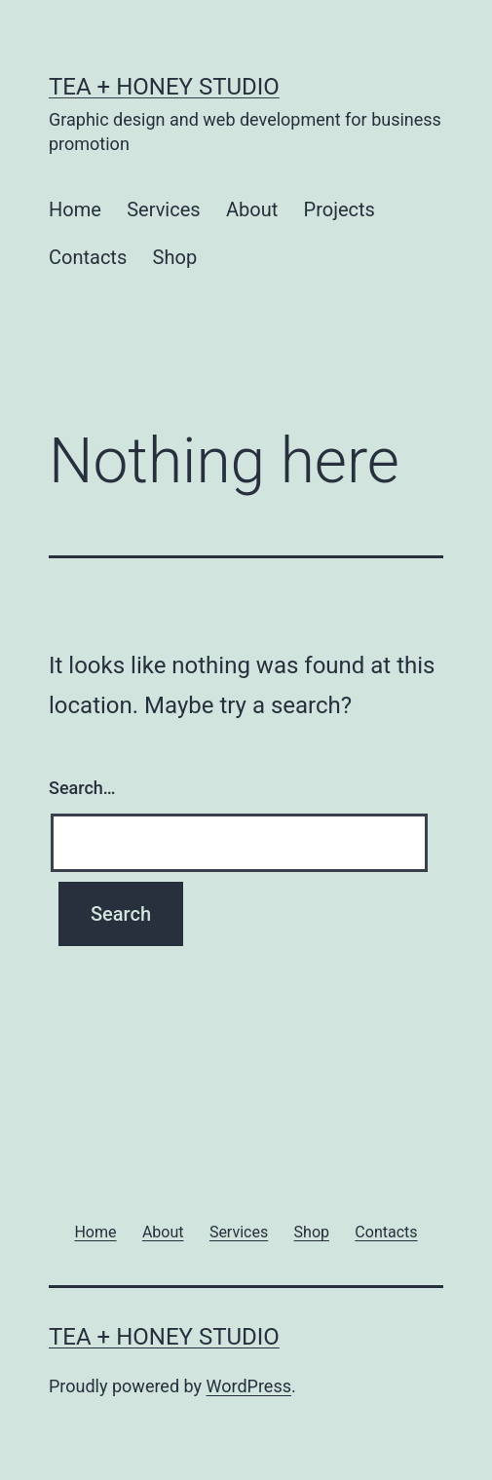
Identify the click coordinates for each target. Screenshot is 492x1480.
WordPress (249, 1386)
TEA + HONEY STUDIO (164, 86)
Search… (82, 788)
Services (163, 209)
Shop (175, 257)
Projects (339, 209)
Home (75, 209)
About (252, 209)
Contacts (88, 257)
